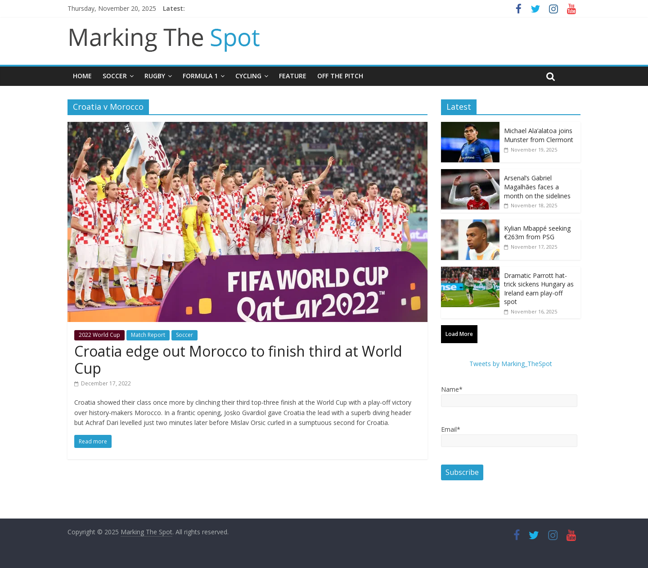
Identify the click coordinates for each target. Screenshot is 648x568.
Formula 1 (200, 76)
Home (82, 76)
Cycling (248, 76)
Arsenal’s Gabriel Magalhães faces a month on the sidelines (537, 187)
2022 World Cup (99, 335)
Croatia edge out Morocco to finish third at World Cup (238, 359)
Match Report (148, 335)
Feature (292, 76)
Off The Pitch (340, 76)
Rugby (154, 76)
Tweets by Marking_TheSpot (510, 363)
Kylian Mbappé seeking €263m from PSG (537, 233)
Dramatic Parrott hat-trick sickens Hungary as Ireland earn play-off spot (539, 288)
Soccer (115, 76)
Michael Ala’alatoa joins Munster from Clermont (538, 135)
